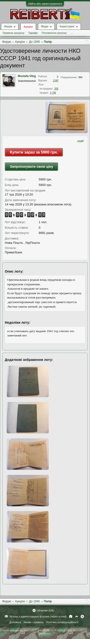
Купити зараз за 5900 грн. (34, 152)
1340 (55, 80)
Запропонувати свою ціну (31, 166)
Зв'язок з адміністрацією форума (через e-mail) (38, 616)
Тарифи (33, 32)
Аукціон (28, 26)
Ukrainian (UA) (45, 610)
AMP (80, 141)
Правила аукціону (13, 32)
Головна (70, 616)
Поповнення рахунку (54, 32)
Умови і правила (33, 622)
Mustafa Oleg (27, 76)
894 (80, 77)
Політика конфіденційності (62, 622)
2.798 (53, 92)
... (72, 32)
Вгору (76, 616)
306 (56, 88)
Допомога (15, 622)
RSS (82, 616)
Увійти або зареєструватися (45, 3)
